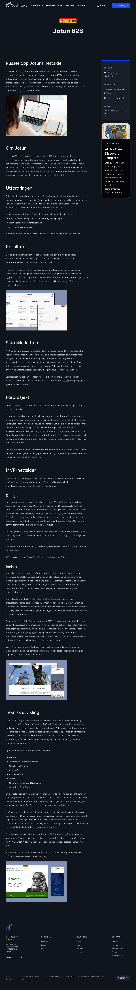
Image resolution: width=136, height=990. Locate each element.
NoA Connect (15, 842)
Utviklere (81, 5)
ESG (23, 980)
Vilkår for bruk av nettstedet (53, 976)
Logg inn (100, 5)
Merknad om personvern (31, 976)
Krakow (66, 380)
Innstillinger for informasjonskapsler (91, 976)
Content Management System (114, 91)
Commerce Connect (114, 98)
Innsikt (79, 942)
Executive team (117, 948)
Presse (114, 952)
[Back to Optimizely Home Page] (16, 5)
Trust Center (70, 976)
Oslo (80, 380)
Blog (78, 945)
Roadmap (44, 948)
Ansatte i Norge (117, 955)
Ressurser (50, 5)
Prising (43, 945)
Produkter (37, 5)
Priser (60, 5)
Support (79, 952)
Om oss (115, 942)
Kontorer (115, 945)
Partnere (70, 5)
